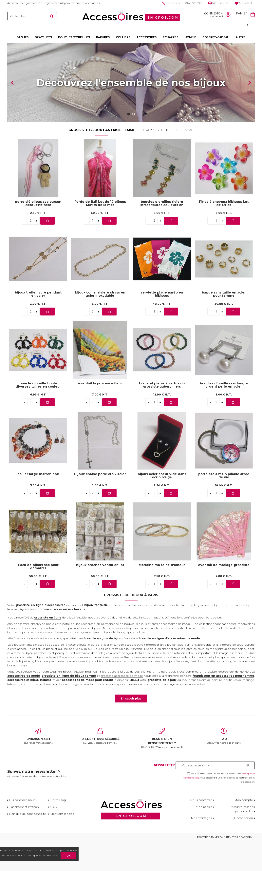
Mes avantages (201, 847)
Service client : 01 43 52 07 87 (182, 3)
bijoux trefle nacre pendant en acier (38, 324)
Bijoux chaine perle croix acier (100, 504)
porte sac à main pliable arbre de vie (223, 505)
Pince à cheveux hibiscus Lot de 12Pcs (224, 233)
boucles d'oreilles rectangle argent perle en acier (224, 415)
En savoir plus (131, 728)
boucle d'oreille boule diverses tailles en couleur (38, 415)
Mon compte (218, 3)
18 (224, 515)
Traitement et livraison (24, 836)
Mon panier (204, 836)
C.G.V (54, 836)
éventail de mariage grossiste (224, 595)
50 (224, 333)
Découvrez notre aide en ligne (224, 766)
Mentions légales (62, 843)
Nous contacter (201, 829)
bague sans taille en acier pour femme (224, 324)
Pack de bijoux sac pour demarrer (38, 596)
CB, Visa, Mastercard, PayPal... (100, 766)
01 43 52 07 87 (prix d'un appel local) (162, 768)
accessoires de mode (23, 705)
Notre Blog (58, 829)
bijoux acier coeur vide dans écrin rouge (162, 505)
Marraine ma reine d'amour (162, 595)
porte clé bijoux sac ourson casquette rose (38, 233)
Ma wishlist (243, 3)
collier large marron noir (38, 504)
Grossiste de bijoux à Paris (131, 625)
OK (68, 855)
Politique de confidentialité (27, 843)
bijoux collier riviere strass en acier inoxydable (100, 324)
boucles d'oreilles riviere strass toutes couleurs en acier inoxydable (161, 233)
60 (100, 242)
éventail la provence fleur (100, 413)
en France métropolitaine (38, 766)
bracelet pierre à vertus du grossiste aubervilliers (162, 415)
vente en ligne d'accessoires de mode (171, 668)
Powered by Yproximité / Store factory (224, 866)
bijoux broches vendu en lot (100, 595)
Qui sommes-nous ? (23, 829)
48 (162, 333)
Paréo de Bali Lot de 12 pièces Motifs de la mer (100, 233)
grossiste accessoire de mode (122, 705)
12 (162, 424)
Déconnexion (243, 847)
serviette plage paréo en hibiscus (162, 324)
